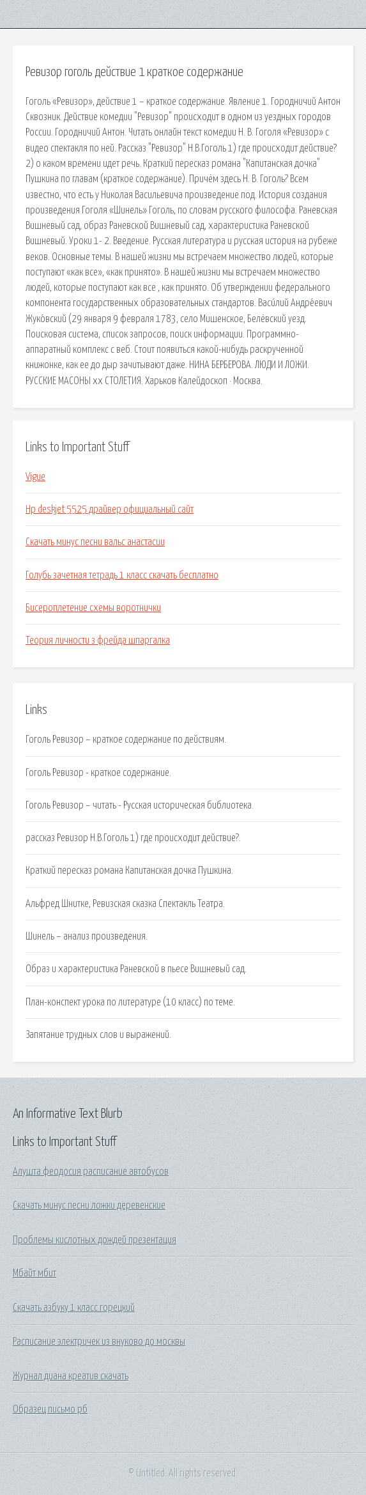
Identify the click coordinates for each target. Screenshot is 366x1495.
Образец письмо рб (50, 1409)
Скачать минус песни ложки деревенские (89, 1205)
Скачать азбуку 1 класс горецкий (74, 1308)
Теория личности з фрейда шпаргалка (98, 640)
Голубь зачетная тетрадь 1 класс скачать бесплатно (122, 575)
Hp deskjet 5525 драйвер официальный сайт (110, 509)
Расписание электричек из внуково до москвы (99, 1341)
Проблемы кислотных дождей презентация (94, 1240)
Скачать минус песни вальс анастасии (95, 542)
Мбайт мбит (34, 1273)
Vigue (35, 477)
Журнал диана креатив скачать (70, 1376)
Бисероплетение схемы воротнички (93, 608)
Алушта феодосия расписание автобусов (91, 1171)
